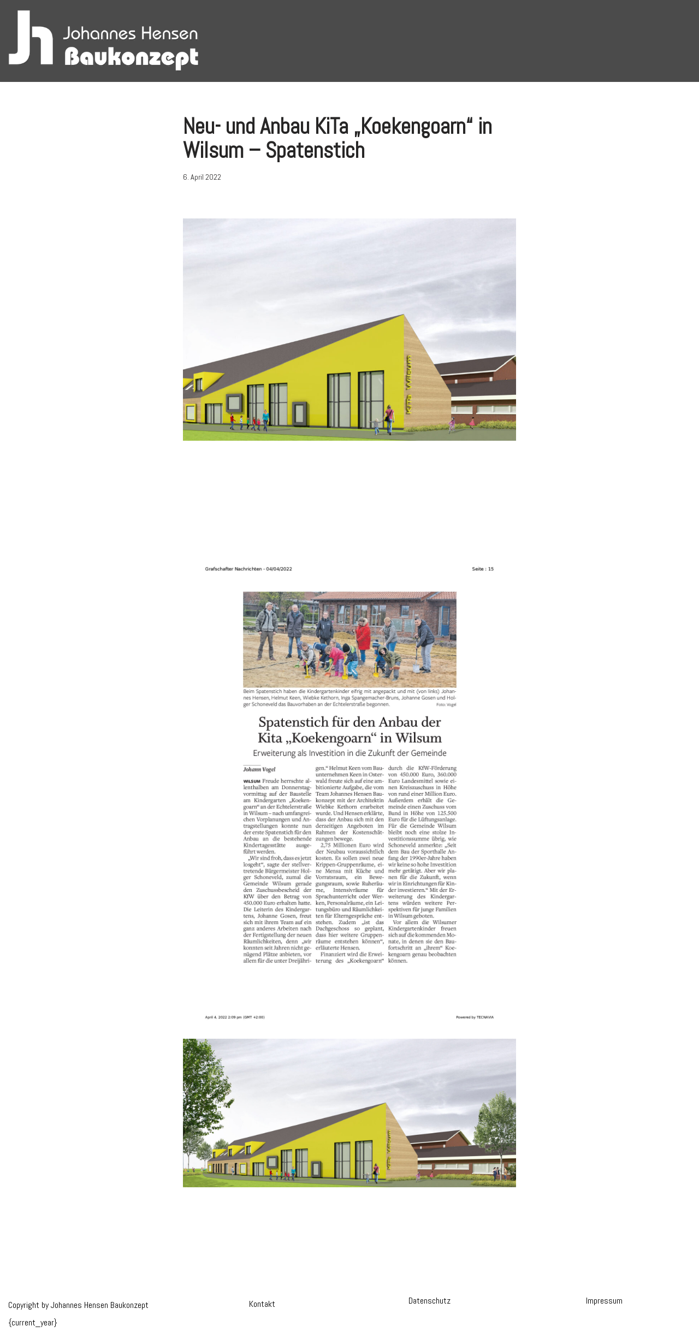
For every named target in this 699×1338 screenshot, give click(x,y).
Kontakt (262, 1304)
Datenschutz (429, 1300)
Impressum (604, 1300)
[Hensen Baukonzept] (103, 41)
